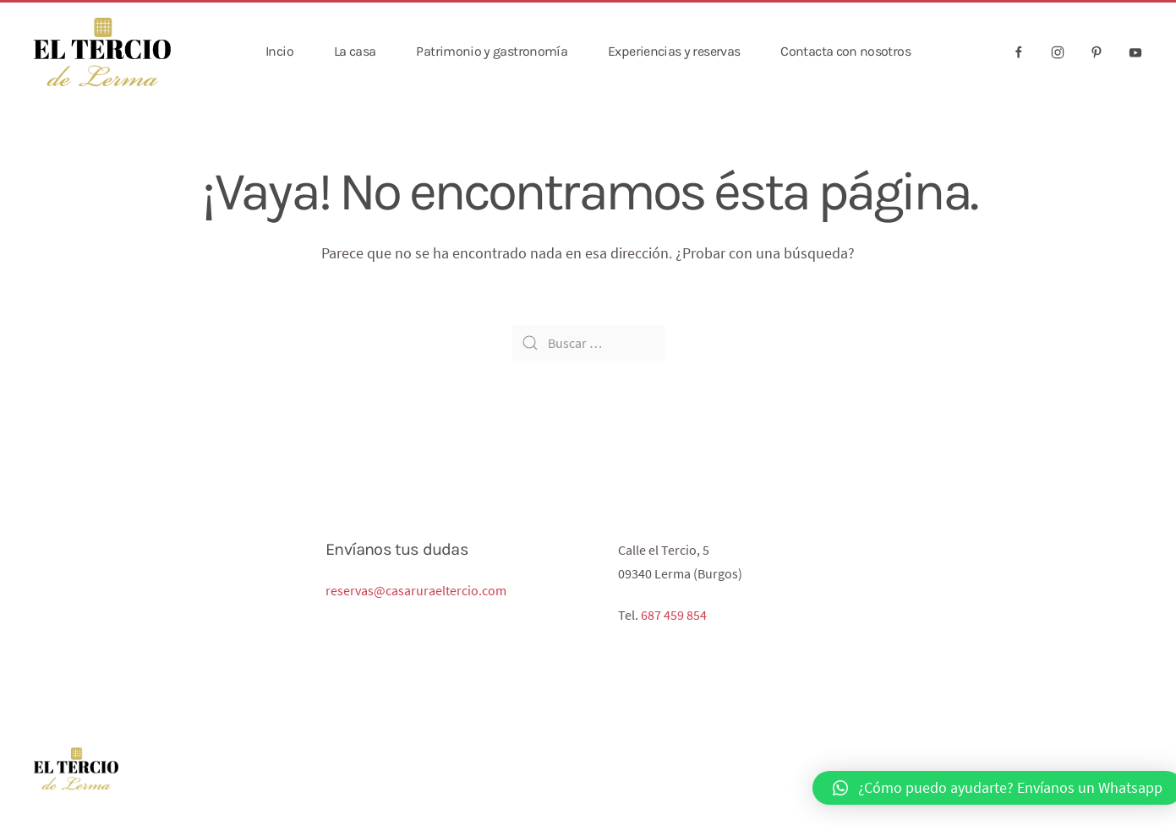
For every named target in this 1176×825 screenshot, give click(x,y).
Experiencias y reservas (674, 51)
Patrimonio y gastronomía (491, 51)
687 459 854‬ (674, 614)
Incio (279, 51)
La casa (355, 51)
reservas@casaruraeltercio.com (415, 590)
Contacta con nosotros (845, 51)
